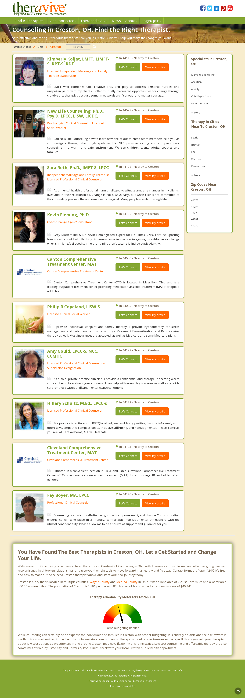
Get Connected (63, 20)
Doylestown (198, 166)
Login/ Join (151, 20)
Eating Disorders (200, 103)
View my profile (155, 67)
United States (22, 46)
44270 (194, 213)
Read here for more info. (122, 686)
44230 (194, 225)
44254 (194, 206)
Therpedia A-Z (93, 20)
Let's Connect (128, 67)
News (116, 20)
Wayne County (100, 582)
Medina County (127, 582)
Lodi (193, 152)
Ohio (40, 46)
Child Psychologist (201, 96)
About (131, 20)
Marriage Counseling (202, 74)
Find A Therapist (30, 20)
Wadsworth (197, 159)
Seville (194, 137)
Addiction (196, 82)
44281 (194, 219)
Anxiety (195, 89)
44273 (194, 200)
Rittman (195, 144)
